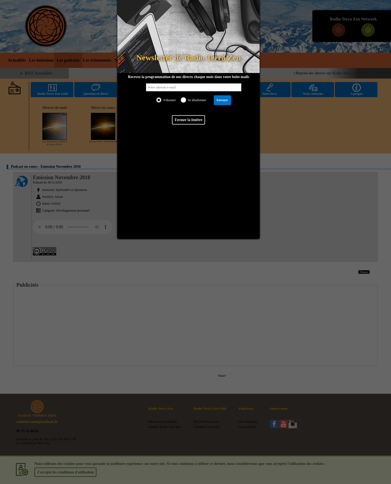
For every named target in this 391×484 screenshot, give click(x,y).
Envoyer (222, 100)
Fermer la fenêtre (188, 120)
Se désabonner (197, 100)
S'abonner (169, 100)
